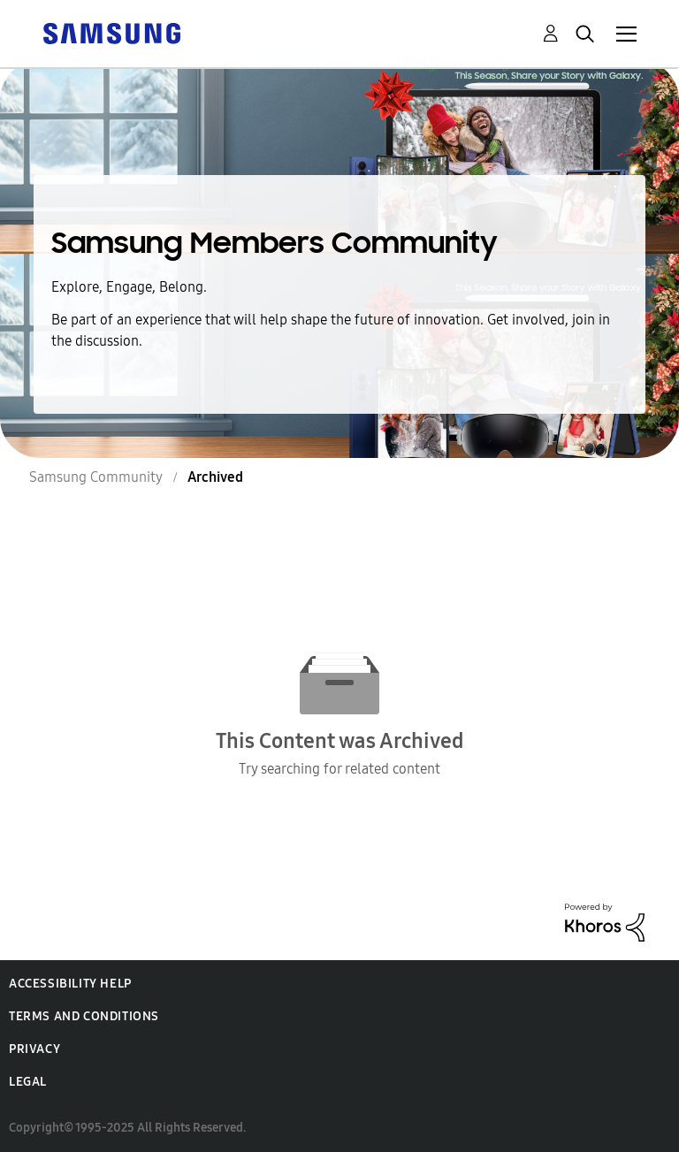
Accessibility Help (70, 983)
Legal (28, 1081)
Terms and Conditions (84, 1016)
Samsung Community (96, 477)
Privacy (34, 1049)
